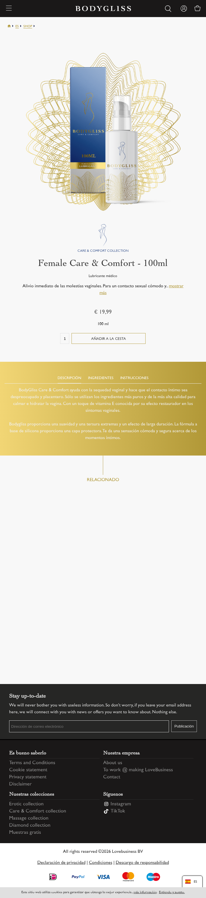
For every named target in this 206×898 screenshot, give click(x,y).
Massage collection (28, 818)
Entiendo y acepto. (172, 892)
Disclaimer (20, 784)
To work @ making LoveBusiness (138, 770)
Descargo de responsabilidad (142, 863)
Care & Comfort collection (37, 811)
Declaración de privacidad (61, 863)
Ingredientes (100, 378)
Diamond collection (29, 825)
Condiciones (100, 863)
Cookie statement (28, 770)
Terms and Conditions (32, 763)
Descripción (69, 378)
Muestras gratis (25, 832)
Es (17, 26)
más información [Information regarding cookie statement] (145, 892)
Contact (111, 777)
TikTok (118, 811)
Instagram (121, 804)
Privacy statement (27, 777)
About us (112, 763)
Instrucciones (134, 378)
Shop (27, 26)
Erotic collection (26, 804)
